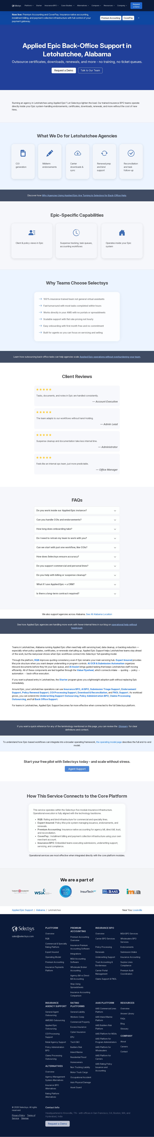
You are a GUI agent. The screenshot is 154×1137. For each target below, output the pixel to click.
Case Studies (67, 5)
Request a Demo (136, 5)
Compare (95, 5)
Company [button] (121, 5)
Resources (108, 5)
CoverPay (128, 18)
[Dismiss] (138, 18)
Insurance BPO (51, 5)
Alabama (40, 910)
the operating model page (109, 742)
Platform (28, 5)
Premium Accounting (110, 18)
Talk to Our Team (90, 70)
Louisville (137, 910)
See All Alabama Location (99, 614)
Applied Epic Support (22, 910)
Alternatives (82, 5)
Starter (39, 5)
